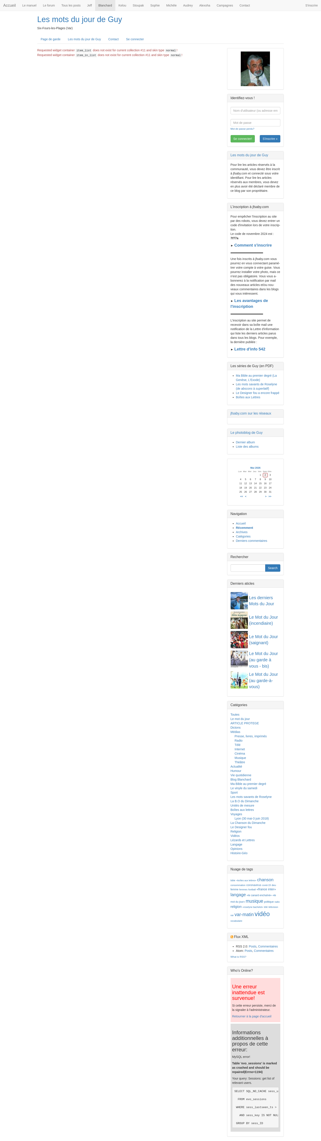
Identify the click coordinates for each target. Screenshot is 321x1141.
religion (236, 907)
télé (266, 907)
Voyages (236, 814)
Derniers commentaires (251, 540)
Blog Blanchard (241, 779)
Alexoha (204, 5)
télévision (273, 907)
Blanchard (105, 5)
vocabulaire (236, 921)
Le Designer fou (241, 827)
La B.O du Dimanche (245, 801)
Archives (242, 532)
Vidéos (235, 836)
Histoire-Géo (239, 853)
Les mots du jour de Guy (79, 19)
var (232, 915)
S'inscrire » (270, 138)
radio (277, 902)
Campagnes (225, 5)
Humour (236, 771)
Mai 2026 (255, 467)
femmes (243, 889)
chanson (265, 879)
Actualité (236, 766)
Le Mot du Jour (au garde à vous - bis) (263, 659)
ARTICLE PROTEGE (245, 723)
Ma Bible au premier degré (248, 784)
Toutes (235, 714)
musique (254, 901)
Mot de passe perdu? (242, 128)
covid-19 (266, 885)
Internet (240, 749)
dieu (274, 885)
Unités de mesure (242, 805)
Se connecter (135, 39)
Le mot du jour (240, 719)
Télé (238, 745)
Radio (239, 740)
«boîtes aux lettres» (246, 880)
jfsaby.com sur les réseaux (251, 413)
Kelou (122, 5)
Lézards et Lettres (243, 840)
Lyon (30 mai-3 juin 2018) (252, 818)
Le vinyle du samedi (244, 788)
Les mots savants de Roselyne (251, 797)
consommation (238, 885)
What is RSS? (238, 956)
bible (233, 880)
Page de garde (51, 39)
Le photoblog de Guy (247, 432)
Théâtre (240, 762)
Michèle (171, 5)
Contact (244, 5)
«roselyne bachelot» (252, 907)
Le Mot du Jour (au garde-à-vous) (263, 680)
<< (241, 496)
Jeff (89, 5)
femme (235, 889)
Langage (236, 844)
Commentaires (268, 946)
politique (269, 901)
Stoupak (138, 5)
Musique (240, 758)
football (252, 889)
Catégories (243, 536)
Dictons (236, 727)
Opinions (236, 849)
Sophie (155, 5)
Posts (252, 946)
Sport (234, 792)
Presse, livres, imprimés (251, 736)
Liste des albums (247, 446)
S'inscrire (311, 5)
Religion (236, 831)
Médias (235, 732)
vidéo (262, 913)
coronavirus (253, 885)
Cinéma (240, 753)
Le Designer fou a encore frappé (257, 393)
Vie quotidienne (241, 775)
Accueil (9, 5)
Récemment (244, 527)
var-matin (244, 914)
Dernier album (245, 442)
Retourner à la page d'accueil (251, 1016)
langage (238, 894)
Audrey (188, 5)
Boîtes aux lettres (242, 810)
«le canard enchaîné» (259, 895)
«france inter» (266, 889)
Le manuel (29, 5)
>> (269, 496)
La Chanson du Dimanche (248, 823)
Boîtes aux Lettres (248, 397)
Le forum (49, 5)
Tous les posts (71, 5)
